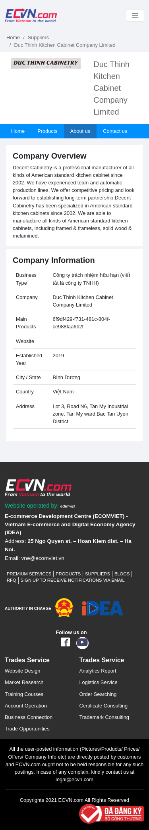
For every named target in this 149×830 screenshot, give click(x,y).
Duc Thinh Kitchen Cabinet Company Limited (111, 88)
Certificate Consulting (103, 706)
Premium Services (29, 573)
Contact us (115, 131)
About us (80, 131)
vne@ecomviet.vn (42, 558)
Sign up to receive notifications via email (73, 580)
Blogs (122, 573)
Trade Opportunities (27, 729)
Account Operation (26, 706)
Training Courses (24, 694)
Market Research (24, 682)
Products (47, 131)
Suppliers (38, 37)
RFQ (11, 580)
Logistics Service (98, 682)
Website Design (22, 671)
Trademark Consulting (104, 717)
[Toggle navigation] (135, 15)
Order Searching (98, 694)
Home (13, 37)
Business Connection (28, 717)
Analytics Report (97, 671)
